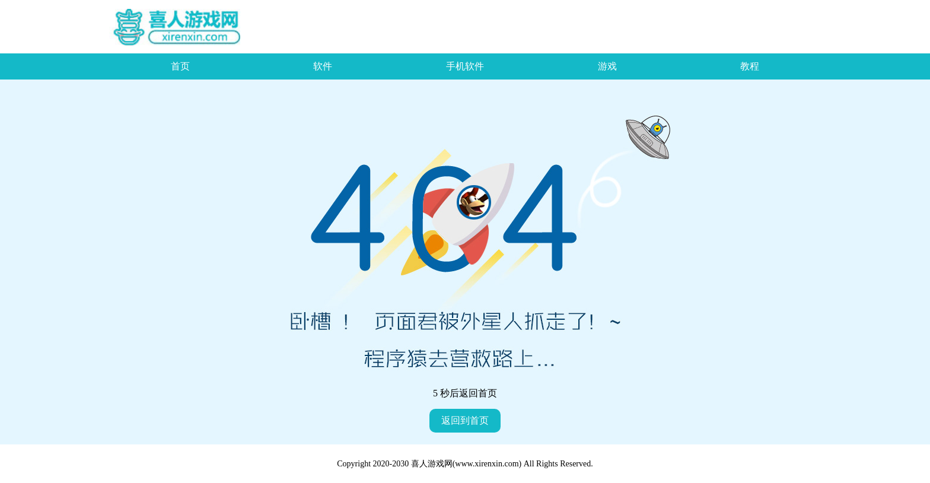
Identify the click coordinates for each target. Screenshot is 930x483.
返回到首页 (465, 420)
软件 (322, 66)
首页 (180, 66)
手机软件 (465, 66)
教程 (749, 66)
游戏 (607, 66)
